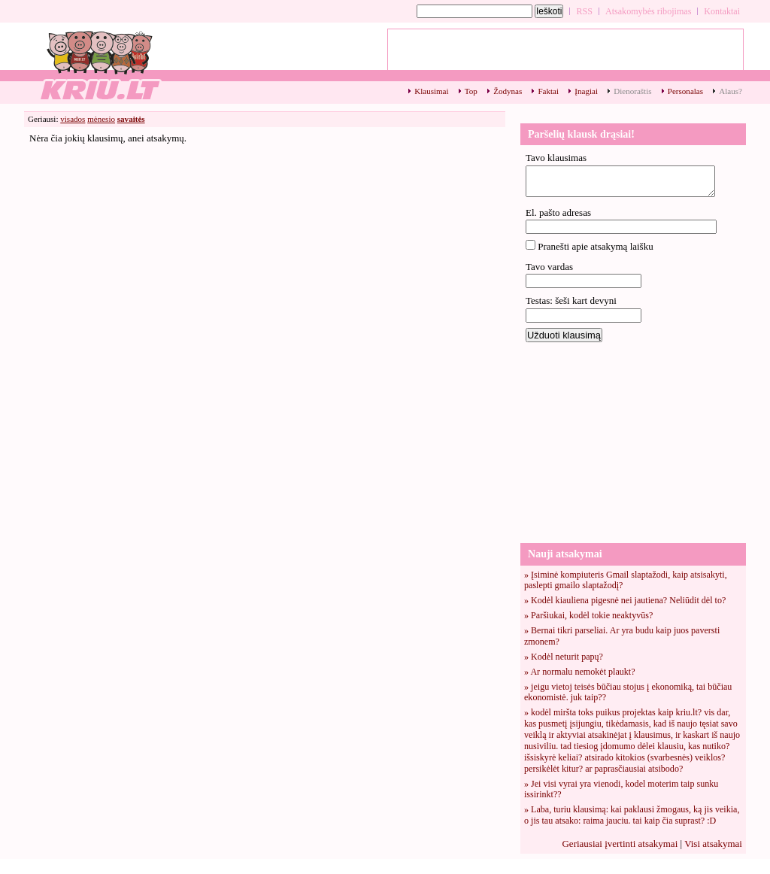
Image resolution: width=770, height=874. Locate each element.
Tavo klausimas (556, 157)
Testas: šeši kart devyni (571, 300)
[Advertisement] (633, 441)
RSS (584, 11)
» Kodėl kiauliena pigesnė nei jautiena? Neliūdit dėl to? (625, 600)
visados (72, 118)
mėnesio (101, 118)
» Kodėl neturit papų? (563, 656)
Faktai (548, 91)
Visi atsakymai (713, 843)
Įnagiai (586, 91)
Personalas (685, 91)
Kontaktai (722, 11)
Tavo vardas (549, 266)
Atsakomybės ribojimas (648, 11)
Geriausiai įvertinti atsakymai (620, 843)
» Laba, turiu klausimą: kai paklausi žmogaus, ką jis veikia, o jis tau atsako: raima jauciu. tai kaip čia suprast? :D (631, 815)
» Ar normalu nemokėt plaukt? (579, 671)
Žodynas (507, 91)
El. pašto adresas (558, 212)
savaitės (131, 118)
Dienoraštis (632, 91)
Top (471, 91)
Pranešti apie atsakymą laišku (595, 246)
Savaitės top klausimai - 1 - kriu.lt (99, 64)
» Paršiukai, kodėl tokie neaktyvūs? (588, 615)
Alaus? (730, 91)
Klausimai (431, 91)
